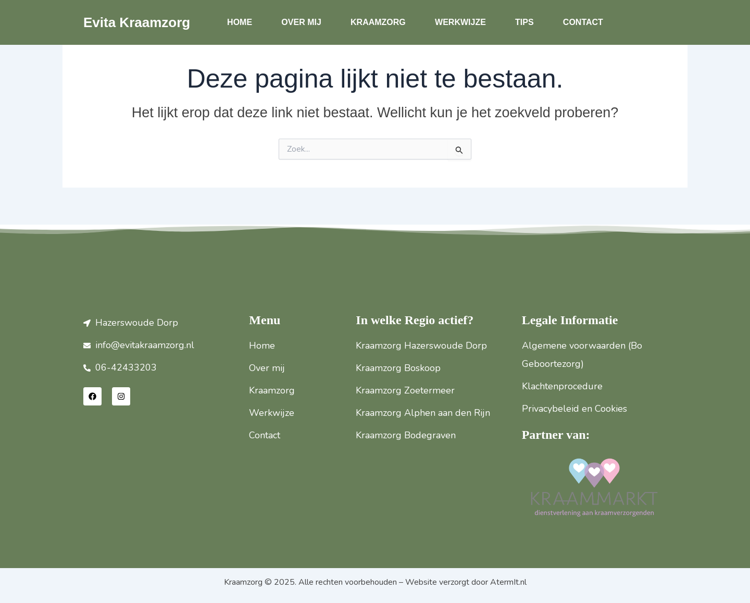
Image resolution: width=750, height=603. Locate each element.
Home (239, 22)
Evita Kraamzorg (136, 22)
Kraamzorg (378, 22)
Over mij (301, 22)
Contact (583, 22)
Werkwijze (460, 22)
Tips (524, 22)
